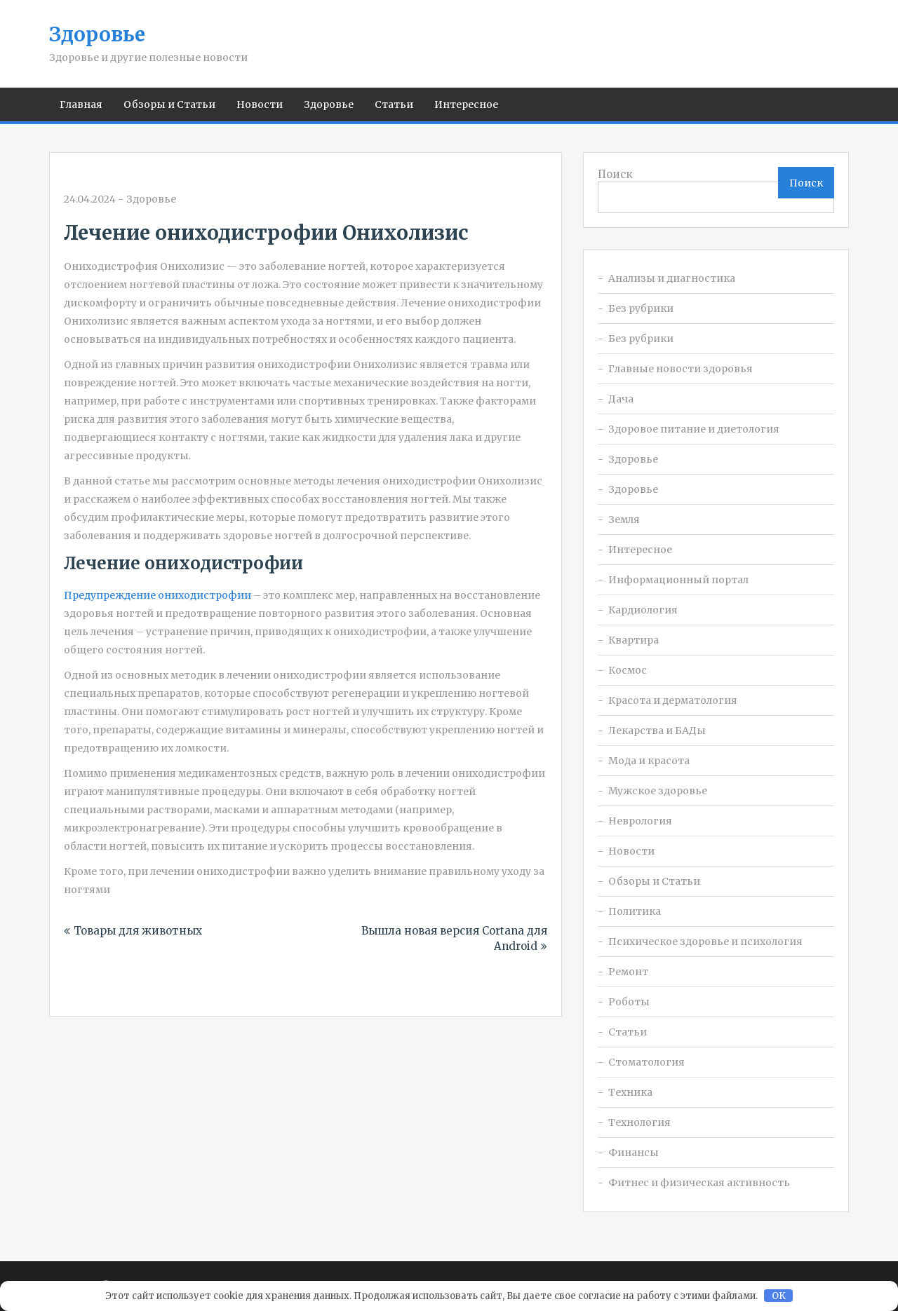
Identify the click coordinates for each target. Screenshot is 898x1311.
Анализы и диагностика (671, 278)
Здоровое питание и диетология (693, 429)
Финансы (633, 1152)
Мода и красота (649, 760)
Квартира (633, 640)
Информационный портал (678, 579)
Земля (624, 519)
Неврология (640, 821)
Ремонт (628, 971)
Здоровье (97, 34)
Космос (627, 670)
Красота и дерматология (672, 700)
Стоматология (646, 1062)
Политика (634, 911)
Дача (621, 399)
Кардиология (643, 610)
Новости (259, 104)
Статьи (394, 104)
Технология (639, 1122)
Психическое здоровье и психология (705, 941)
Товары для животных (138, 930)
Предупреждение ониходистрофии (157, 595)
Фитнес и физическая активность (699, 1182)
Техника (630, 1092)
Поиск (615, 174)
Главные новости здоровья (680, 368)
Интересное (466, 104)
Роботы (629, 1002)
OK (779, 1296)
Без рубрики (641, 308)
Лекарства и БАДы (657, 730)
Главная (81, 104)
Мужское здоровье (657, 790)
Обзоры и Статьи (169, 104)
